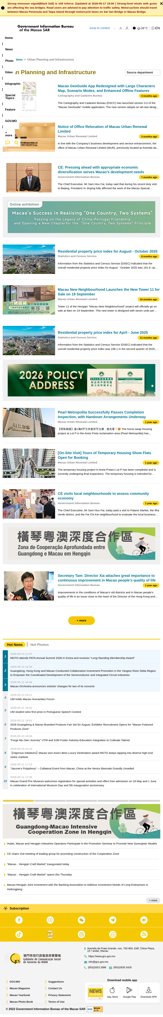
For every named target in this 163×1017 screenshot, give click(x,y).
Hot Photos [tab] (39, 647)
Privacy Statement (59, 997)
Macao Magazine (20, 991)
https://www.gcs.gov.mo (101, 959)
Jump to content (99, 28)
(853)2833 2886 (97, 970)
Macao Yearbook (20, 997)
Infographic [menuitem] (72, 37)
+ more (153, 903)
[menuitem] (23, 38)
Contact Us (55, 991)
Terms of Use (56, 1004)
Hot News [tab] (15, 647)
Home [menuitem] (9, 37)
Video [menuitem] (54, 37)
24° (144, 28)
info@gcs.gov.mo (98, 964)
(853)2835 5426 (122, 970)
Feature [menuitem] (119, 37)
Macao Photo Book (21, 1004)
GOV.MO (15, 984)
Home (7, 62)
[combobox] (142, 75)
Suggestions (56, 984)
